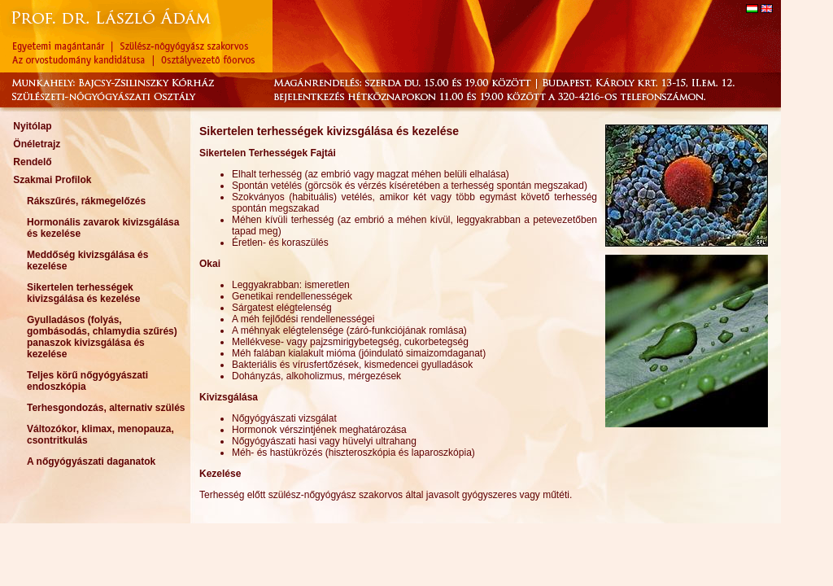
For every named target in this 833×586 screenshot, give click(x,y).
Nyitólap (32, 126)
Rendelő (32, 162)
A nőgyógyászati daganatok (91, 461)
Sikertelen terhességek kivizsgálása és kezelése (83, 293)
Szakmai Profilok (52, 180)
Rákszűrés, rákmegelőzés (86, 201)
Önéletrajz (36, 144)
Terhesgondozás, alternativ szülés (106, 407)
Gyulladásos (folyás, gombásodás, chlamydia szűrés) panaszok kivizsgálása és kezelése (102, 337)
